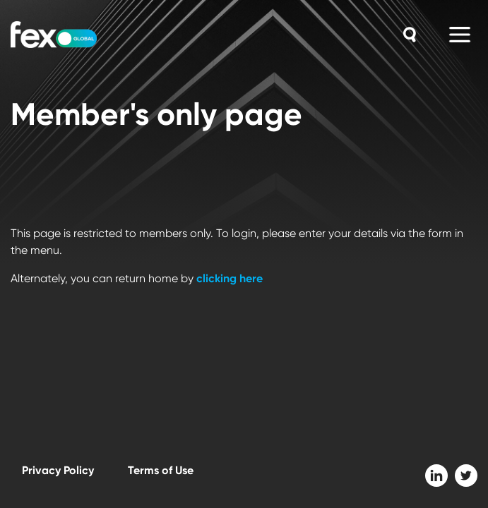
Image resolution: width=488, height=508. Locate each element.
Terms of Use (161, 470)
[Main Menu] (459, 34)
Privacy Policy (58, 470)
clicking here (229, 278)
